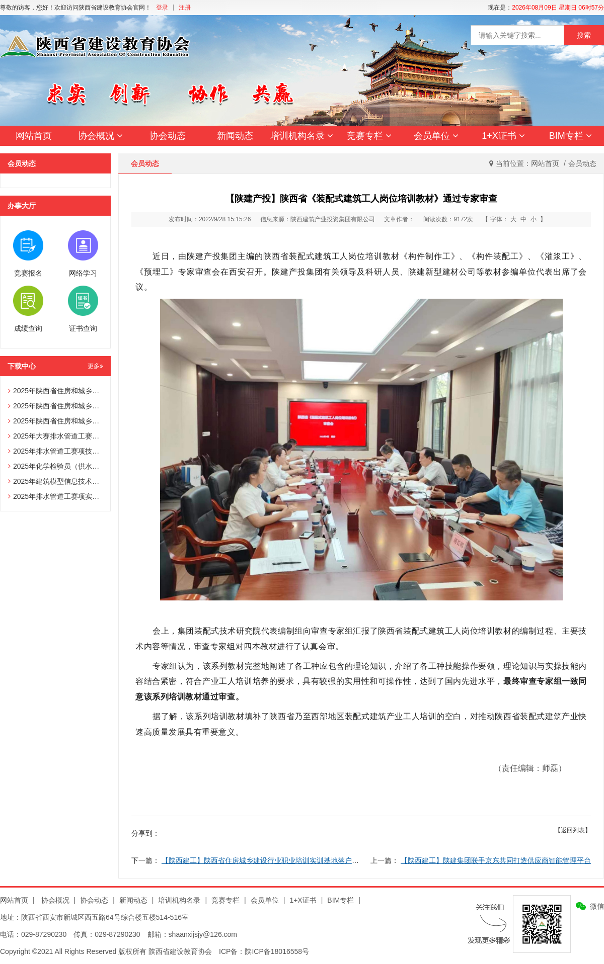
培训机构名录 (301, 136)
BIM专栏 (570, 136)
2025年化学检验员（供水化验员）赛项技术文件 (85, 466)
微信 (597, 906)
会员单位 (436, 136)
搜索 (584, 35)
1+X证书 (503, 136)
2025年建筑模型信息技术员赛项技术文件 (74, 481)
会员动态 (582, 163)
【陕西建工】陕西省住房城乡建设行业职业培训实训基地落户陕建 (264, 860)
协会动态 (167, 136)
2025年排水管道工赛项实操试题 (60, 496)
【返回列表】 (573, 830)
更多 (95, 366)
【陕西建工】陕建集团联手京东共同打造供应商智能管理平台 (496, 860)
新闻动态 (235, 136)
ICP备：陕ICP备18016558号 (264, 951)
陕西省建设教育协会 (180, 951)
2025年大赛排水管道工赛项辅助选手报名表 (78, 436)
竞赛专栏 (369, 136)
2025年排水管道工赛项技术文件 (60, 451)
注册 (185, 8)
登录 (162, 8)
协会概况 (100, 136)
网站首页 (34, 136)
